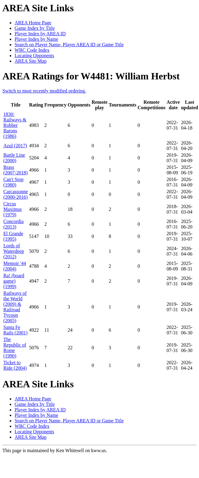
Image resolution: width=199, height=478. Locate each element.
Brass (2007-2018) (15, 170)
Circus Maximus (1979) (12, 209)
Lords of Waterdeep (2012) (13, 251)
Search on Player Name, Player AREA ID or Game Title (69, 44)
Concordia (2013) (13, 224)
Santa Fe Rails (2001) (15, 330)
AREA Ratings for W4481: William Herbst (91, 76)
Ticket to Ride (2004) (15, 365)
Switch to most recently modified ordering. (44, 90)
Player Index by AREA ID (40, 33)
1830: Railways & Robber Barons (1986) (14, 125)
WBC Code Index (32, 50)
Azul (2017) (15, 145)
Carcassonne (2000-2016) (15, 194)
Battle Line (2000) (14, 157)
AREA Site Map (30, 61)
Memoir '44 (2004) (14, 266)
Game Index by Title (35, 28)
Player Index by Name (36, 39)
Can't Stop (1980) (13, 182)
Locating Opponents (34, 55)
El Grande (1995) (13, 236)
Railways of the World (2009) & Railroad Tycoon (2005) (15, 307)
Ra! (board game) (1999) (13, 281)
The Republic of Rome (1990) (14, 347)
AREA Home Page (33, 22)
